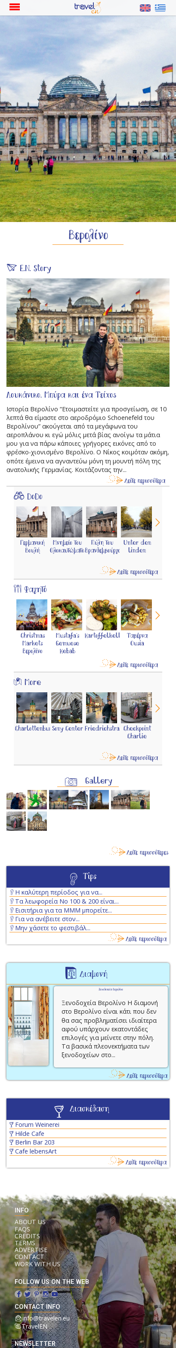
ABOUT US (30, 1222)
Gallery (98, 781)
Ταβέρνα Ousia (137, 640)
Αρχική (89, 8)
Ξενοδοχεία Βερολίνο (111, 990)
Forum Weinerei (37, 1124)
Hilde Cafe (29, 1133)
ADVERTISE (31, 1250)
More (33, 683)
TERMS (25, 1243)
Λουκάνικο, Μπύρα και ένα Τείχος (61, 395)
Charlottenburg (34, 729)
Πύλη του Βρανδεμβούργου (104, 547)
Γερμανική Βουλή (32, 547)
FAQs (22, 1229)
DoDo (35, 497)
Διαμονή (94, 974)
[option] (32, 538)
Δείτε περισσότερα (144, 481)
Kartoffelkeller (106, 636)
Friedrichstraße (106, 729)
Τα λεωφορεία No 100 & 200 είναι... (67, 901)
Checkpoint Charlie (137, 732)
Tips (89, 877)
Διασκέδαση (89, 1109)
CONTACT (29, 1257)
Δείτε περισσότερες (148, 853)
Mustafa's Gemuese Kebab (67, 643)
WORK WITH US (37, 1264)
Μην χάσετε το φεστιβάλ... (52, 928)
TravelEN (34, 1326)
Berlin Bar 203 (35, 1142)
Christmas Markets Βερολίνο (33, 643)
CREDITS (27, 1236)
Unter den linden (137, 547)
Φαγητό (35, 590)
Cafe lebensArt (36, 1151)
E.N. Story (35, 269)
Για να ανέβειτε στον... (47, 919)
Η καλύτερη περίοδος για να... (58, 892)
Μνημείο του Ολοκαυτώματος (68, 547)
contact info (37, 1307)
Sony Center (67, 729)
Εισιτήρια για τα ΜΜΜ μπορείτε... (63, 910)
